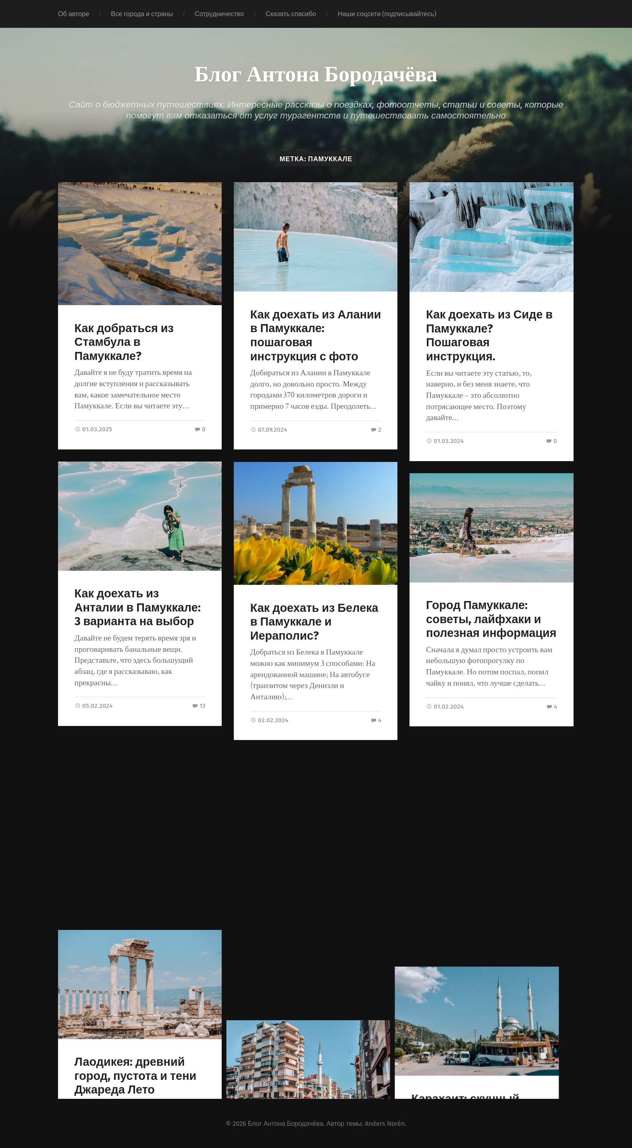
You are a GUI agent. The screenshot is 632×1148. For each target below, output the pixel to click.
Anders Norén (385, 1123)
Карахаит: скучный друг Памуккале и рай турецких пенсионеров (487, 892)
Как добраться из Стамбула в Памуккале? (124, 342)
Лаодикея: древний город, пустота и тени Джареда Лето (136, 884)
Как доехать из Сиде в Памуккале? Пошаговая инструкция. (489, 336)
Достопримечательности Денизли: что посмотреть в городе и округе (315, 905)
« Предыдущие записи (96, 1052)
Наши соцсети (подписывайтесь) (387, 14)
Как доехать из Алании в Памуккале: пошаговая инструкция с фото (315, 336)
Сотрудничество (219, 14)
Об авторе (73, 14)
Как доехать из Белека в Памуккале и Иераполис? (314, 622)
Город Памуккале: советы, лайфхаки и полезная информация (491, 619)
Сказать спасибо (291, 14)
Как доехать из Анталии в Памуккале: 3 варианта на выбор (138, 607)
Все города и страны (142, 14)
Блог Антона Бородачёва (316, 72)
